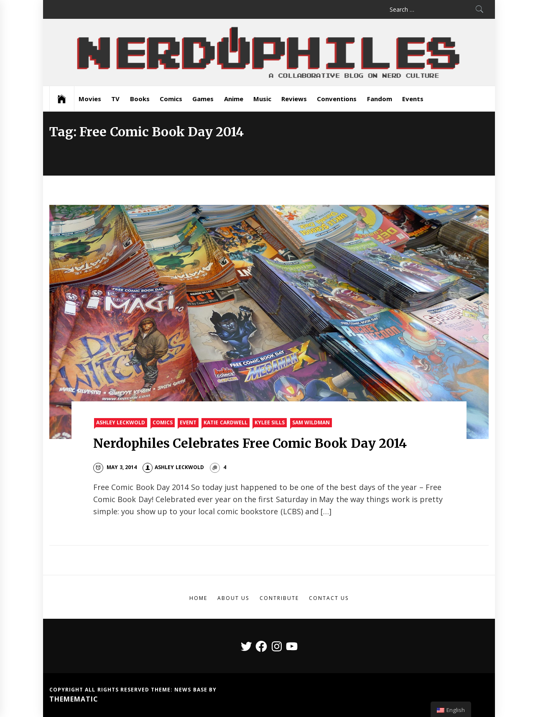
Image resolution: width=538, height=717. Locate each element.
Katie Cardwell (225, 422)
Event (188, 422)
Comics (171, 98)
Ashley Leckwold (120, 422)
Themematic (73, 699)
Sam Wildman (311, 422)
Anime (233, 98)
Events (412, 98)
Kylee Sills (270, 422)
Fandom (379, 98)
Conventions (337, 98)
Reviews (294, 98)
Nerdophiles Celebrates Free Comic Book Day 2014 (250, 443)
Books (140, 98)
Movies (90, 98)
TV (115, 98)
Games (203, 98)
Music (262, 98)
